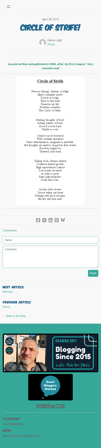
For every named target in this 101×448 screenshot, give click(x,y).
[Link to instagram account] (62, 406)
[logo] (55, 6)
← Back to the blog (14, 316)
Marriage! (8, 291)
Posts (51, 44)
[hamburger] (8, 6)
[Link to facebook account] (38, 406)
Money (6, 306)
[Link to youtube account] (58, 406)
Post (93, 273)
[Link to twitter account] (43, 406)
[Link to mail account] (53, 406)
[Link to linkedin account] (48, 406)
